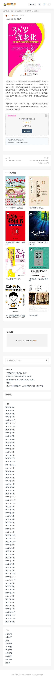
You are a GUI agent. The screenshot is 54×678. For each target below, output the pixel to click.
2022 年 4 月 (10, 561)
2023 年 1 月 (10, 532)
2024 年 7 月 (10, 474)
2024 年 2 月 (10, 490)
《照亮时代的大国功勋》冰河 (16, 373)
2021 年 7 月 (10, 590)
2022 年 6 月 (10, 554)
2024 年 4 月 (10, 484)
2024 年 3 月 (10, 487)
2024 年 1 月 (10, 494)
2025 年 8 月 (10, 433)
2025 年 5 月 (10, 442)
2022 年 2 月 (10, 567)
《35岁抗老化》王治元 (20, 142)
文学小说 (8, 653)
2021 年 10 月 (10, 580)
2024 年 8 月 (10, 471)
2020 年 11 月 (10, 615)
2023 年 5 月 (10, 519)
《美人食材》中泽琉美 (12, 279)
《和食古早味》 (34, 315)
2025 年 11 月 (10, 423)
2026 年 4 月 (10, 407)
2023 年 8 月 (10, 510)
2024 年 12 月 (10, 458)
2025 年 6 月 (10, 439)
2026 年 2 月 (10, 414)
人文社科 (8, 634)
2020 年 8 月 (10, 622)
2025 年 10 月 (10, 426)
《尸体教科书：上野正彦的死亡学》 (15, 243)
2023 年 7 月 (10, 513)
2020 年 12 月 (10, 612)
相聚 (7, 16)
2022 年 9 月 (10, 545)
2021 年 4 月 (10, 599)
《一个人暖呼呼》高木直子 (14, 208)
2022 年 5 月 (10, 558)
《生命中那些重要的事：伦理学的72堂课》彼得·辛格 (24, 386)
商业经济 (8, 647)
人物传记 (8, 637)
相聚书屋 (13, 11)
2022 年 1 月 (10, 570)
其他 (7, 640)
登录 (35, 340)
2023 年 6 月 (10, 516)
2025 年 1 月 (10, 455)
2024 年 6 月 (10, 478)
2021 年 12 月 (10, 574)
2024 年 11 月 (10, 462)
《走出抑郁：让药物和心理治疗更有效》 (38, 243)
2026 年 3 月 (10, 410)
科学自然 (8, 659)
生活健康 (20, 11)
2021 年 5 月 (10, 596)
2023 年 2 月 (10, 529)
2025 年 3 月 (10, 449)
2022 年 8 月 (10, 548)
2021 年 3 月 (10, 602)
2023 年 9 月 (10, 506)
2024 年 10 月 (10, 465)
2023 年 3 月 (10, 526)
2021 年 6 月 (10, 593)
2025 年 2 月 (10, 452)
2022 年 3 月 (10, 564)
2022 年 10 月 (10, 542)
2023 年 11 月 (10, 500)
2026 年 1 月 (10, 417)
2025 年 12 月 (10, 420)
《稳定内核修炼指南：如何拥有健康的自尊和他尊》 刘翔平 (15, 316)
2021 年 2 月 (10, 606)
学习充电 (8, 650)
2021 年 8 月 (10, 586)
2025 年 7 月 (10, 436)
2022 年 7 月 (10, 551)
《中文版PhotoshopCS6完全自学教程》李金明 (38, 162)
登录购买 (27, 131)
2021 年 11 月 (10, 577)
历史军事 (8, 643)
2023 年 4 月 (10, 522)
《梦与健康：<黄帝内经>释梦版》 (38, 280)
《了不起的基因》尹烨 (13, 160)
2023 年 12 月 (10, 497)
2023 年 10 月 (10, 503)
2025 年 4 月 (10, 446)
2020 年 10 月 (10, 618)
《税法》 (8, 383)
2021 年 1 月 (10, 609)
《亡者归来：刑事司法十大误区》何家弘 (20, 379)
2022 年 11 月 (10, 538)
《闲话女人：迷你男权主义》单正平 (18, 376)
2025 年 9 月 (10, 430)
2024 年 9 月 (10, 468)
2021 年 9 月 (10, 583)
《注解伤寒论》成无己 (36, 208)
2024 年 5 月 (10, 481)
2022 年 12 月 (10, 535)
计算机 (7, 663)
